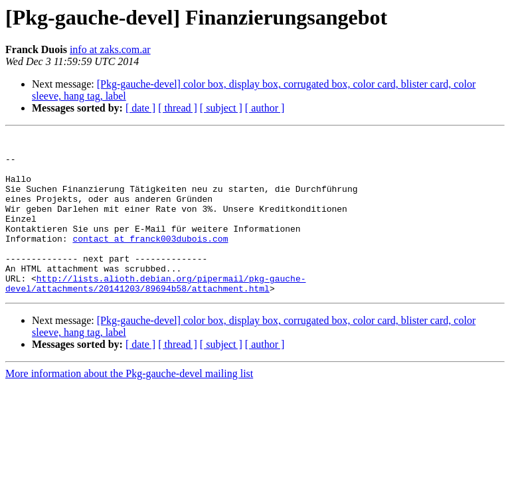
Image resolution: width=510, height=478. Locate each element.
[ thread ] (177, 108)
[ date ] (140, 108)
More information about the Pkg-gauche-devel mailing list (129, 405)
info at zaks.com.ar (110, 49)
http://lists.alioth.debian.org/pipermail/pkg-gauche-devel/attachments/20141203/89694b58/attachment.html (155, 314)
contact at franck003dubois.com (150, 260)
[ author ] (265, 108)
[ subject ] (221, 108)
